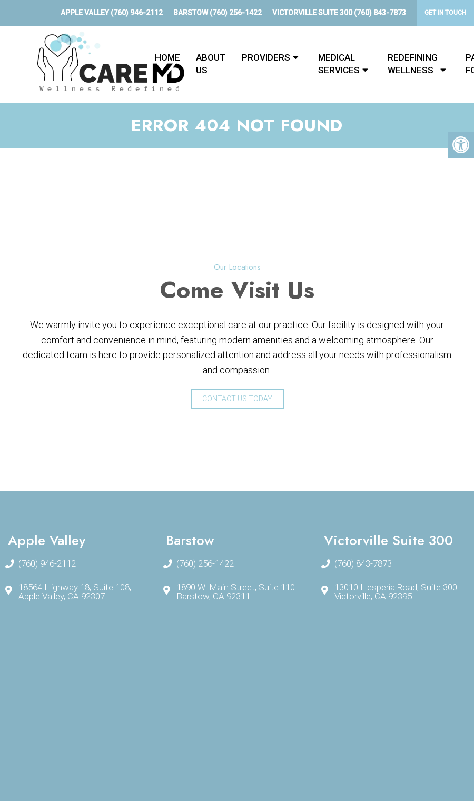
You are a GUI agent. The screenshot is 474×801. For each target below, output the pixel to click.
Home (167, 57)
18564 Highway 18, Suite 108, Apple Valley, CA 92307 (74, 592)
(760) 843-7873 (380, 12)
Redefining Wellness (413, 63)
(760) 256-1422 (236, 12)
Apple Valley (86, 12)
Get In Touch (445, 12)
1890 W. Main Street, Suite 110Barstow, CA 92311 (235, 592)
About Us (211, 63)
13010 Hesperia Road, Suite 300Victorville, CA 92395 (395, 592)
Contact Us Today (237, 398)
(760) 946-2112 (137, 12)
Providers (266, 57)
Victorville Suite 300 (313, 12)
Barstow (191, 12)
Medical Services (339, 63)
